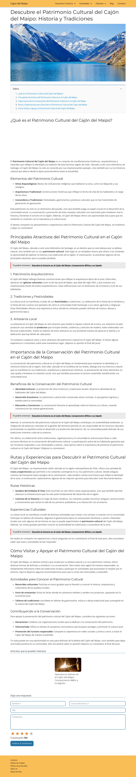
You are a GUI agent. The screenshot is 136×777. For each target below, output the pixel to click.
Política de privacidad (18, 766)
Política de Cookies (17, 763)
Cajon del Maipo (19, 3)
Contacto (122, 3)
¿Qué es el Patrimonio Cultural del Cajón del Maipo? (40, 93)
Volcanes (100, 3)
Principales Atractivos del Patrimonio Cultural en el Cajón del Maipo (47, 97)
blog (112, 3)
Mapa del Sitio (16, 772)
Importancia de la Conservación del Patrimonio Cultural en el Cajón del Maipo (52, 101)
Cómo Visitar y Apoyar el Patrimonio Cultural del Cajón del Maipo (46, 108)
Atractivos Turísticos (64, 3)
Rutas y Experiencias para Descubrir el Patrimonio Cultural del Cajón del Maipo (52, 104)
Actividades (84, 3)
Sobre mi (13, 769)
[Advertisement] (68, 141)
